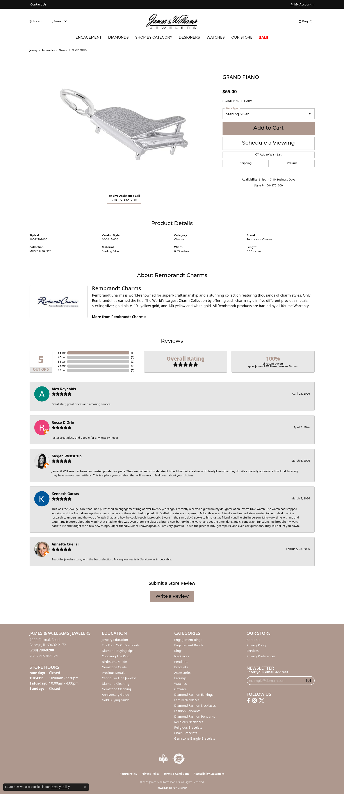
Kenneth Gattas (65, 493)
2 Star (61, 366)
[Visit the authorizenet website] (179, 758)
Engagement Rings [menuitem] (188, 640)
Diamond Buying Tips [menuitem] (118, 651)
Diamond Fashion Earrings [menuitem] (194, 694)
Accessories (48, 50)
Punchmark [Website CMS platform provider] (180, 787)
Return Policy (128, 774)
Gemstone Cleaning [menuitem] (116, 689)
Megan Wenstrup (67, 456)
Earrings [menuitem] (180, 678)
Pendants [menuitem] (181, 662)
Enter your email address (267, 672)
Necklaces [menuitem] (181, 656)
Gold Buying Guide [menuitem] (116, 700)
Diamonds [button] (118, 37)
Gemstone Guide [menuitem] (114, 667)
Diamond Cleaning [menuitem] (115, 683)
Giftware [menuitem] (180, 689)
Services (253, 651)
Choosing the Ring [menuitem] (116, 656)
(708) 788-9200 (124, 200)
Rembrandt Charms (260, 239)
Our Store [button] (242, 37)
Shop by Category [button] (153, 37)
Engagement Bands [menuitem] (188, 645)
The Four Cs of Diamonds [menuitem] (121, 645)
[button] (301, 4)
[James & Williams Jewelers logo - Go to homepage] (172, 21)
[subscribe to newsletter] (308, 681)
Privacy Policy (257, 645)
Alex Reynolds (64, 388)
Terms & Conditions (176, 774)
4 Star (61, 357)
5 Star (61, 353)
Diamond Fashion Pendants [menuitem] (194, 716)
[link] (38, 4)
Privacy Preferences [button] (261, 656)
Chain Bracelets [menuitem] (185, 733)
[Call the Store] (42, 650)
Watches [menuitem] (180, 683)
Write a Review (172, 596)
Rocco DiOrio (63, 422)
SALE (264, 38)
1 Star (61, 370)
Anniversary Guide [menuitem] (115, 694)
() (132, 353)
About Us (253, 640)
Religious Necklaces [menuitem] (188, 722)
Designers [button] (189, 37)
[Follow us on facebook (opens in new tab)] (248, 700)
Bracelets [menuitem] (181, 667)
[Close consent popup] (85, 787)
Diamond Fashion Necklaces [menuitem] (195, 705)
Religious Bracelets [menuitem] (188, 727)
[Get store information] (44, 656)
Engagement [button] (88, 37)
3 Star (61, 361)
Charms (63, 50)
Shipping (245, 163)
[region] (124, 124)
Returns (292, 163)
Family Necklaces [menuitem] (187, 700)
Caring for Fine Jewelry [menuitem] (119, 678)
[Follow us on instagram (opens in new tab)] (254, 700)
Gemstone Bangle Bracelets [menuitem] (194, 738)
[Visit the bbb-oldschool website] (163, 758)
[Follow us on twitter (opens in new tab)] (261, 700)
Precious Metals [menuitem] (113, 673)
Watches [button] (216, 37)
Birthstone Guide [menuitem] (114, 662)
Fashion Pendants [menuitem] (187, 711)
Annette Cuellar (65, 544)
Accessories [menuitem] (182, 673)
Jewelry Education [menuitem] (115, 640)
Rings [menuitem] (178, 651)
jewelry (34, 50)
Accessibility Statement (209, 774)
